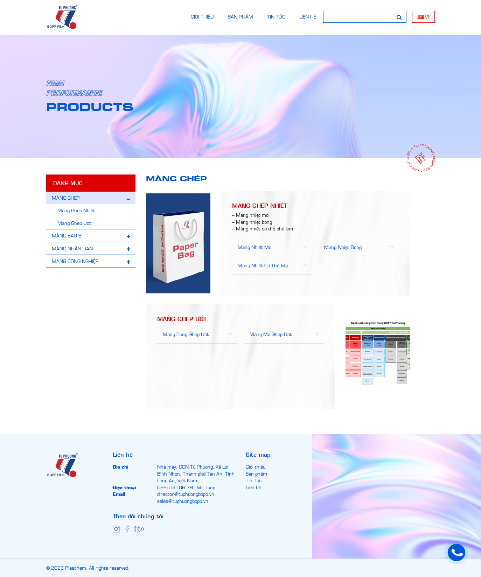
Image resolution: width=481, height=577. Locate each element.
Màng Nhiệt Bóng (343, 247)
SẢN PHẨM (240, 16)
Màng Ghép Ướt (74, 223)
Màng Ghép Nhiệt (76, 210)
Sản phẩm (256, 473)
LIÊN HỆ (307, 16)
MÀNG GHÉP (66, 197)
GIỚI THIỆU (202, 16)
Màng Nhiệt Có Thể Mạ (263, 265)
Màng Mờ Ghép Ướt (271, 334)
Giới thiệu (255, 466)
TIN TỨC (276, 16)
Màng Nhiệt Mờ (254, 247)
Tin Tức (254, 480)
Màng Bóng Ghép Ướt (186, 334)
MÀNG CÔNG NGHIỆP (75, 261)
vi (423, 16)
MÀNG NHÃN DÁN (72, 248)
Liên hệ (253, 487)
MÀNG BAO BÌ (67, 235)
